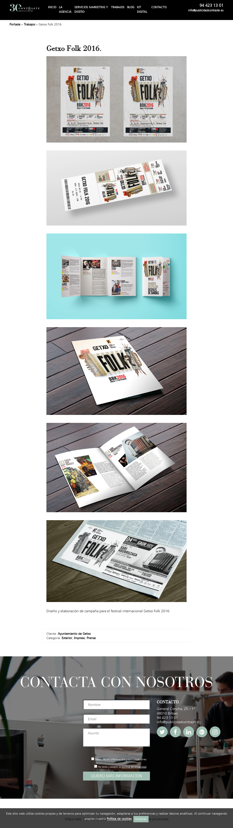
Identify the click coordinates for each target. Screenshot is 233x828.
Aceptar (141, 819)
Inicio (52, 7)
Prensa (91, 638)
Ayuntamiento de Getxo (74, 634)
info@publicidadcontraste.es (205, 10)
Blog (130, 7)
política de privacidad (134, 766)
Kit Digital (142, 9)
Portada (15, 24)
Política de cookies (119, 819)
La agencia (65, 9)
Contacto (159, 7)
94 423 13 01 (211, 5)
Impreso (79, 638)
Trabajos (117, 7)
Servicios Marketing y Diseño (91, 9)
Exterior (67, 638)
